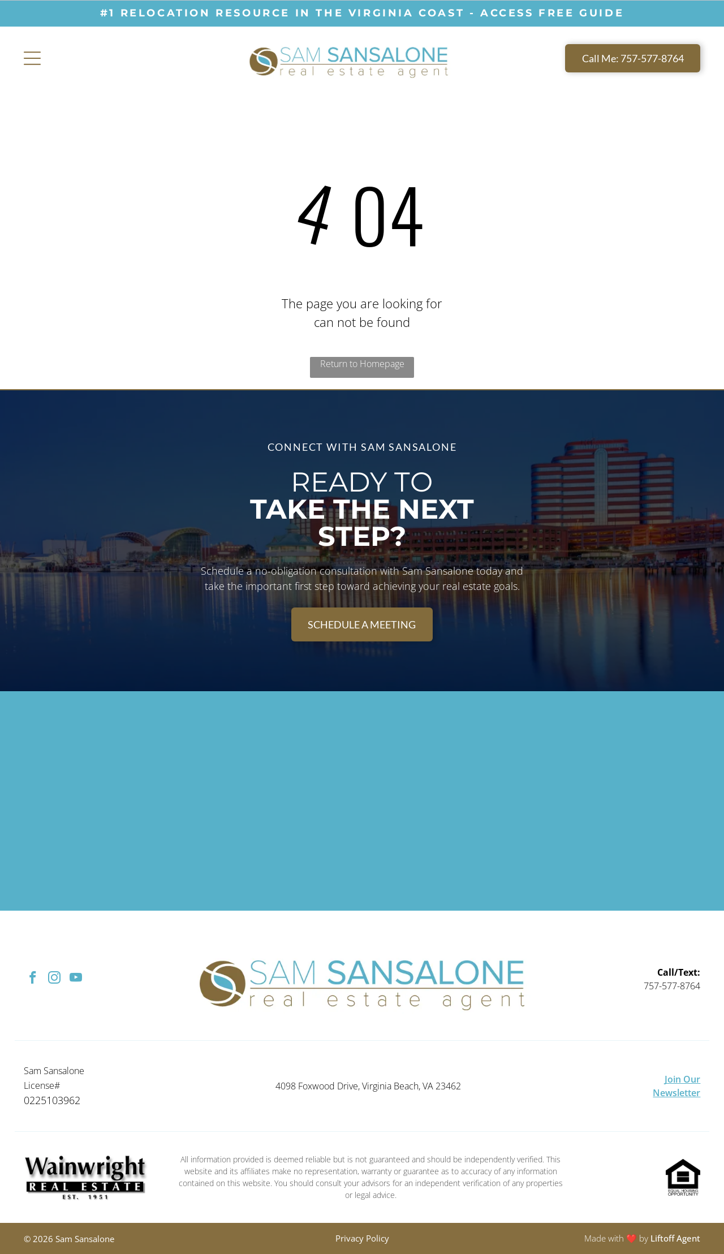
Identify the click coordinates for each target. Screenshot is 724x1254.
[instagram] (54, 979)
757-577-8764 (672, 986)
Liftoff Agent (675, 1238)
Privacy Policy (362, 1238)
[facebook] (33, 979)
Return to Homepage (362, 363)
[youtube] (76, 979)
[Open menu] (32, 58)
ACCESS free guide (552, 13)
